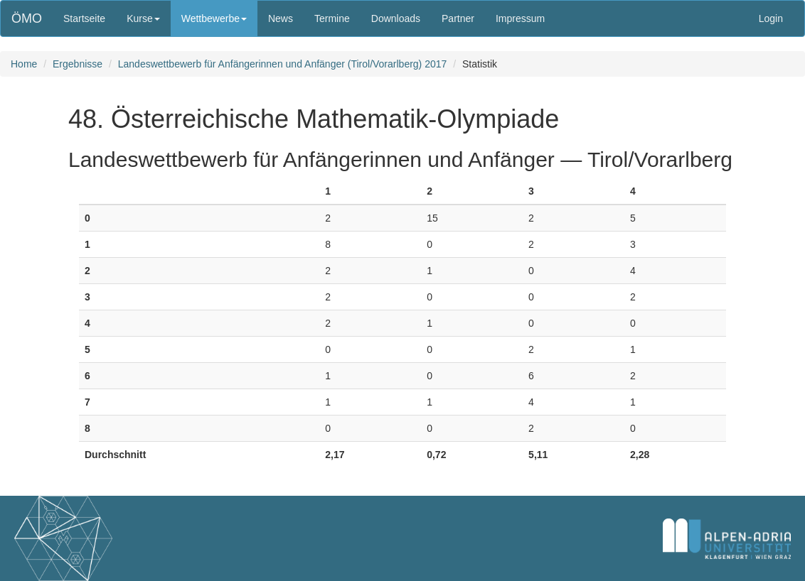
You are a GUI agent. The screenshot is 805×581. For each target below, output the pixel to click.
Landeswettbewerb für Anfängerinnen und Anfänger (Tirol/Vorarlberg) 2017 (282, 64)
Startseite (84, 18)
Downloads (395, 18)
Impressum (520, 18)
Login (771, 18)
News (280, 18)
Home (24, 64)
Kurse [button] (143, 18)
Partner (458, 18)
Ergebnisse (77, 64)
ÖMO (26, 18)
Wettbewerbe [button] (214, 18)
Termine (332, 18)
